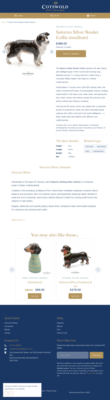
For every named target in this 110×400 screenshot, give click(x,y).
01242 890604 (15, 345)
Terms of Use (62, 333)
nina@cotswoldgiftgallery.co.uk (21, 349)
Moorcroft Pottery (11, 323)
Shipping (60, 323)
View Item (35, 296)
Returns (60, 326)
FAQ (58, 329)
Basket (7, 329)
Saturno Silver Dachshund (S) (75, 283)
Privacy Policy (91, 373)
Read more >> (18, 220)
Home (3, 22)
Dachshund (35, 281)
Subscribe (96, 355)
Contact (7, 333)
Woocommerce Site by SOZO (79, 392)
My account (8, 326)
